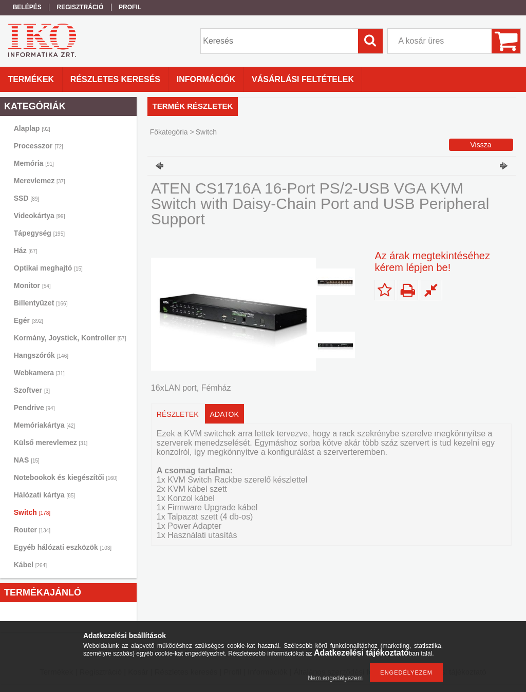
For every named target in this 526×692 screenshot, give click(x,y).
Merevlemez (39, 181)
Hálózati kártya (44, 495)
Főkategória (169, 132)
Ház (25, 250)
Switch (32, 512)
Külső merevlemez (51, 442)
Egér (28, 320)
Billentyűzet (41, 303)
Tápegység (39, 233)
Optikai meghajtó (48, 268)
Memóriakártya (44, 425)
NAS (27, 460)
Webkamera (39, 373)
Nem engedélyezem (335, 678)
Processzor (38, 146)
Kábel (30, 565)
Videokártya (39, 216)
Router (32, 530)
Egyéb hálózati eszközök (62, 547)
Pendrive (34, 407)
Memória (34, 163)
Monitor (32, 285)
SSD (26, 198)
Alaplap (32, 128)
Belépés (27, 7)
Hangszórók (41, 355)
